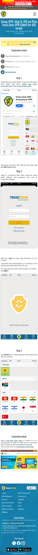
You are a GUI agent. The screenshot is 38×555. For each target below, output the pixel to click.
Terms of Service (8, 503)
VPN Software (7, 496)
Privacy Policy (7, 506)
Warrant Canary (7, 509)
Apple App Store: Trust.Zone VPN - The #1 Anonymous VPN (19, 85)
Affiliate (4, 512)
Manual (21, 509)
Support (21, 499)
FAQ (19, 506)
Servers (4, 499)
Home (4, 493)
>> (23, 3)
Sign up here (25, 44)
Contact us (22, 496)
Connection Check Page (24, 447)
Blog (19, 503)
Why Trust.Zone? (24, 493)
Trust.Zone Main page (13, 441)
